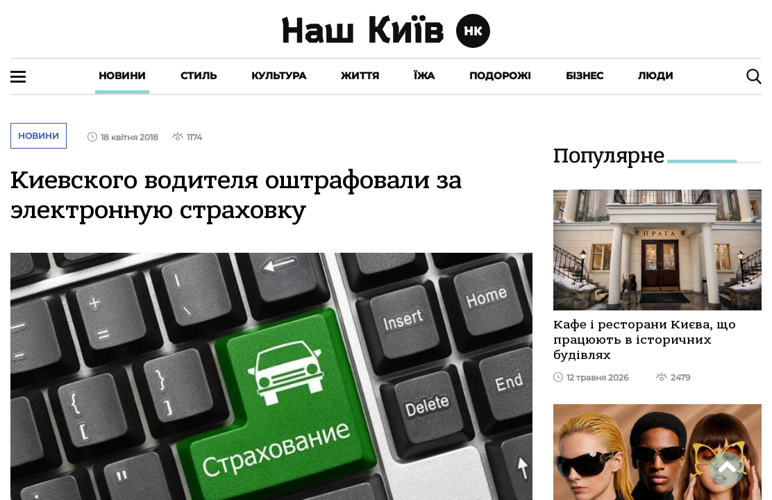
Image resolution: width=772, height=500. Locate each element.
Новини (122, 75)
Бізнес (584, 75)
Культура (278, 75)
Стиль (199, 75)
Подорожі (500, 75)
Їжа (424, 75)
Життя (360, 75)
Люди (655, 75)
